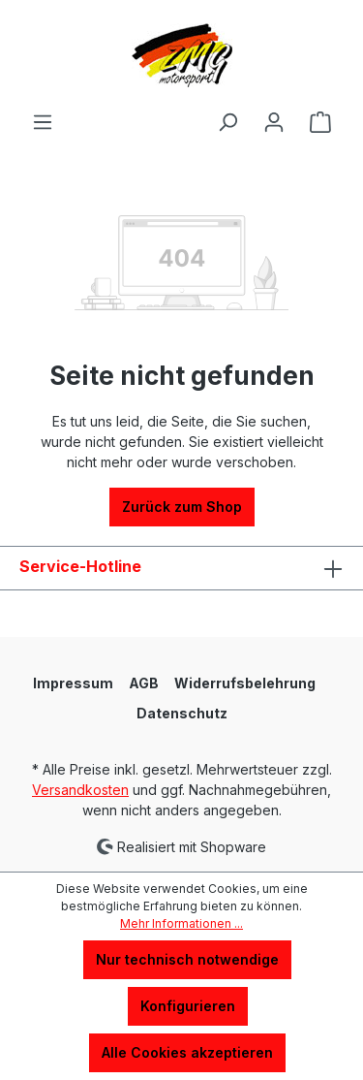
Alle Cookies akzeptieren (187, 1052)
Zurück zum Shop (182, 506)
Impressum (73, 683)
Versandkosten (80, 789)
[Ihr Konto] (274, 122)
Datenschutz (181, 713)
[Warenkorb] (320, 122)
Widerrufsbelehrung (245, 683)
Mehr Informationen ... (181, 923)
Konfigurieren (187, 1006)
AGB (144, 683)
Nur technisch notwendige (187, 959)
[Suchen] (227, 122)
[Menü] (42, 122)
